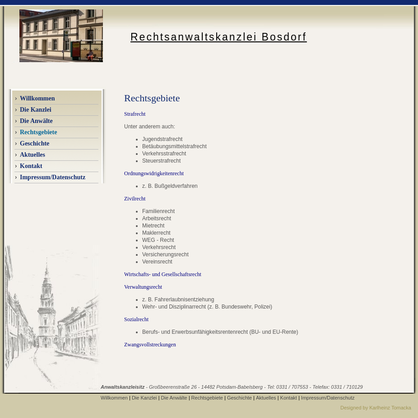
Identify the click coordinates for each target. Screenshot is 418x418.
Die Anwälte (174, 397)
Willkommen (37, 98)
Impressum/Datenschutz (52, 177)
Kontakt (31, 166)
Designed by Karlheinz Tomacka (375, 407)
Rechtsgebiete (207, 397)
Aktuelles (266, 397)
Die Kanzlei (144, 397)
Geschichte (34, 143)
